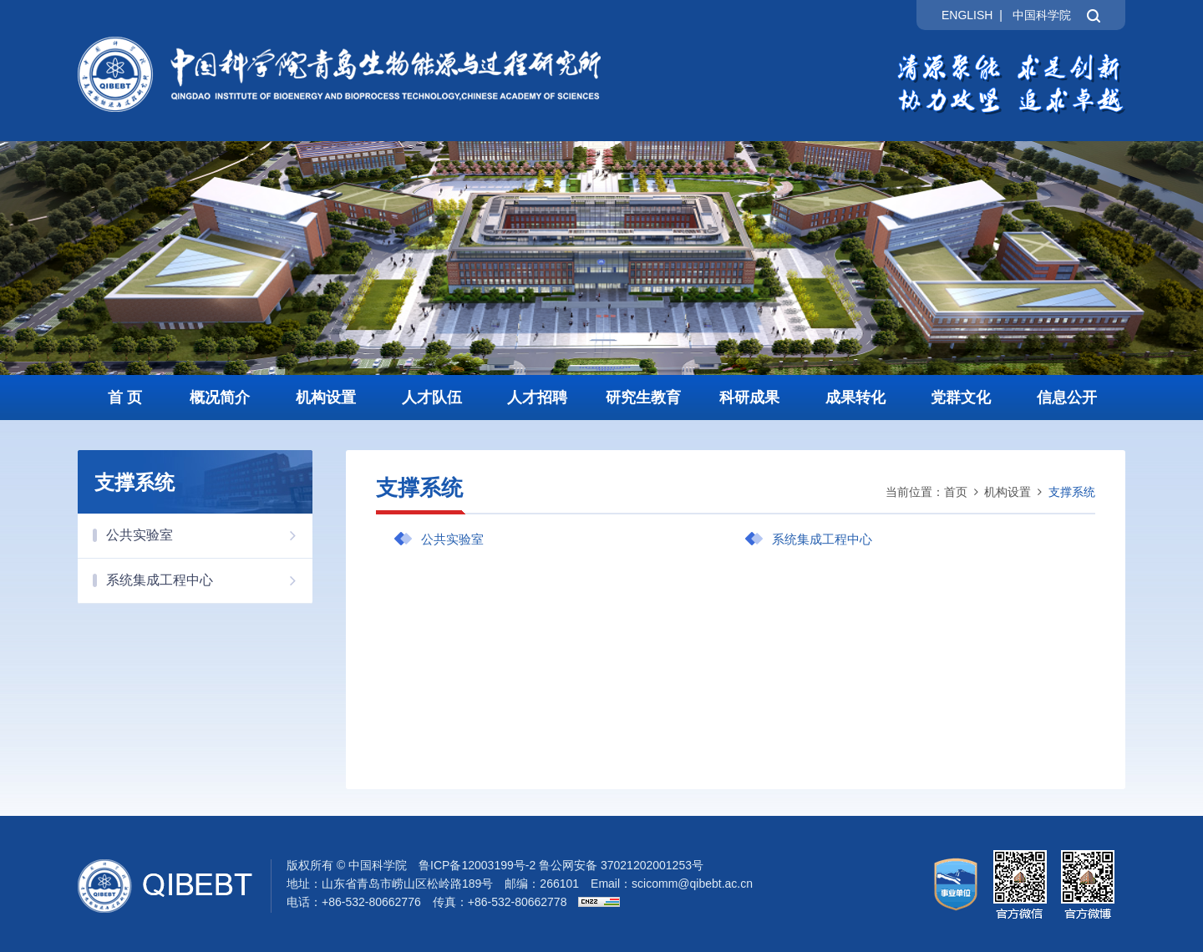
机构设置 (326, 397)
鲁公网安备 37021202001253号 (621, 865)
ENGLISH (967, 15)
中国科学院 (1042, 15)
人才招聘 (537, 397)
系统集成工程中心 (209, 580)
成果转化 (855, 397)
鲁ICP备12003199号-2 (477, 865)
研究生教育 (643, 397)
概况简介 (220, 397)
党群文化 (961, 397)
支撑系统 (1071, 492)
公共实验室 (209, 535)
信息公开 (1067, 397)
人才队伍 (432, 397)
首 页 (125, 397)
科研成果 (749, 397)
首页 (955, 492)
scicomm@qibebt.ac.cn (692, 883)
